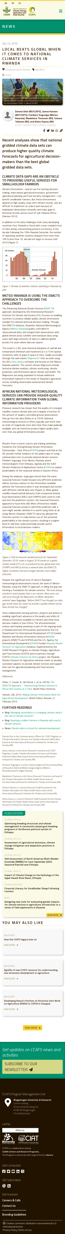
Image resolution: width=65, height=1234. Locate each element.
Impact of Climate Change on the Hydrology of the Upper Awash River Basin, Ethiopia (32, 876)
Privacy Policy (10, 1230)
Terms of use (25, 1230)
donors (49, 1154)
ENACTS (49, 308)
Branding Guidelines (14, 1214)
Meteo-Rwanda (19, 328)
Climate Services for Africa (24, 657)
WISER (50, 636)
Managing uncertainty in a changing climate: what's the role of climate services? (33, 714)
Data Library (17, 361)
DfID (50, 633)
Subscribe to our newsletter (21, 1066)
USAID (34, 643)
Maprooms (33, 358)
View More (31, 1027)
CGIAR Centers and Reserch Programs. (20, 1151)
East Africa (39, 69)
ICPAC (47, 467)
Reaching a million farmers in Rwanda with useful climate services (32, 722)
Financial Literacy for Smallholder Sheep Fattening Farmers (32, 890)
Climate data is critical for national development (36, 728)
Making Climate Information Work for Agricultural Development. (31, 696)
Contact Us (9, 1206)
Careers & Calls (11, 1200)
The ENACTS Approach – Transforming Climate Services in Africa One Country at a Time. (29, 685)
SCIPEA (34, 450)
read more (52, 915)
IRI (38, 315)
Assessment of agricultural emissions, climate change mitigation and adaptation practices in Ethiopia (30, 845)
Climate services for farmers (17, 69)
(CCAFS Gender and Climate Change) (35, 125)
